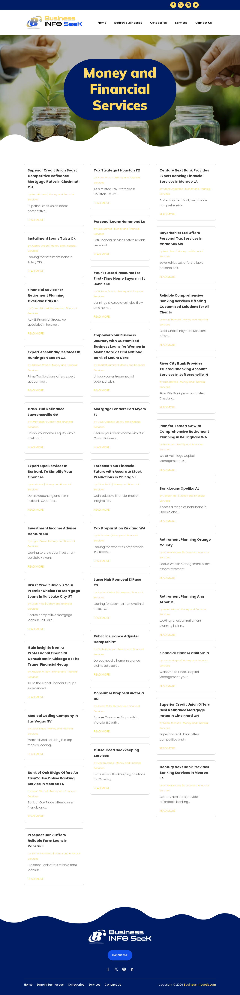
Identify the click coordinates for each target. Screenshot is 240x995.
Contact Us (203, 22)
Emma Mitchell (40, 308)
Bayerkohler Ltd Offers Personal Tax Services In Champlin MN (181, 238)
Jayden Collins (106, 592)
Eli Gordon (104, 535)
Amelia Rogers (172, 552)
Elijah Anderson (107, 649)
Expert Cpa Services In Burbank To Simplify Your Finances (50, 471)
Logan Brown (39, 541)
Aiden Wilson (105, 177)
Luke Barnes (105, 229)
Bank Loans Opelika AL (179, 488)
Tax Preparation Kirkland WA (119, 528)
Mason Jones (106, 763)
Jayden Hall (170, 496)
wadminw (38, 484)
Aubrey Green (40, 246)
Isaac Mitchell (40, 791)
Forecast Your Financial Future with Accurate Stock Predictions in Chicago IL (118, 471)
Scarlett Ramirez (108, 365)
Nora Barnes (39, 194)
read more (36, 220)
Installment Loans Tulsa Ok (52, 238)
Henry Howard (172, 319)
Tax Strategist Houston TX (117, 170)
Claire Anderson (173, 189)
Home (102, 22)
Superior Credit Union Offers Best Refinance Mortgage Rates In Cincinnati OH (185, 710)
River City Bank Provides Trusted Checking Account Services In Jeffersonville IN (184, 369)
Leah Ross (169, 251)
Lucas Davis (39, 728)
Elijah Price (38, 603)
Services (181, 22)
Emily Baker (38, 422)
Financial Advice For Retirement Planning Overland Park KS (46, 295)
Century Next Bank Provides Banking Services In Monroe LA (184, 773)
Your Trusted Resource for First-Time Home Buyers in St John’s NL (119, 278)
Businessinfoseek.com (200, 985)
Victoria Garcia (107, 291)
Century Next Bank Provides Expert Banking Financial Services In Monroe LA (184, 176)
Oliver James (106, 422)
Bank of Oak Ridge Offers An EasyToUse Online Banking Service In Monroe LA (53, 778)
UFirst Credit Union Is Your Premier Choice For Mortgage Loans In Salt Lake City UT (54, 591)
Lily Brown (169, 444)
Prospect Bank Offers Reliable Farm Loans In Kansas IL (48, 841)
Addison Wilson (41, 365)
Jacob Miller (105, 706)
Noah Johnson (172, 723)
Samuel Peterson (42, 853)
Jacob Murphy (172, 660)
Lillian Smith (104, 484)
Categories (158, 22)
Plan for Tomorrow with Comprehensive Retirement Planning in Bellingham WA (184, 431)
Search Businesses (128, 22)
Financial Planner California (184, 653)
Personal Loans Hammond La (119, 221)
